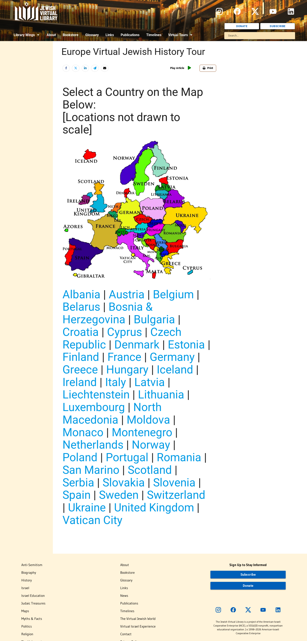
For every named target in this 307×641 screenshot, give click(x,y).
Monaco (82, 432)
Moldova (148, 419)
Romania (179, 457)
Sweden (119, 495)
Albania (81, 294)
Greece (80, 369)
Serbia (78, 482)
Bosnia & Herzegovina (107, 313)
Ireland (79, 382)
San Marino (90, 470)
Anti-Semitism (31, 565)
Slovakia (124, 482)
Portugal (127, 457)
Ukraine (87, 507)
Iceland (175, 369)
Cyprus (124, 332)
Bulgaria (154, 319)
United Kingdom (154, 507)
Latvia (149, 382)
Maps (25, 611)
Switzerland (176, 495)
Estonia (186, 344)
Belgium (173, 294)
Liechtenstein (96, 394)
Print (208, 68)
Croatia (80, 332)
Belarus (81, 306)
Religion (27, 634)
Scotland (150, 470)
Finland (80, 357)
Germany (172, 357)
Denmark (136, 344)
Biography (28, 572)
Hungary (127, 369)
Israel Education (33, 595)
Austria (127, 294)
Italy (115, 382)
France (124, 357)
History (26, 580)
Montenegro (142, 432)
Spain (76, 495)
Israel (25, 588)
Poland (79, 457)
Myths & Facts (31, 618)
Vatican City (92, 520)
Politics (26, 626)
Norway (151, 444)
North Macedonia (112, 413)
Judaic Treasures (33, 603)
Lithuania (161, 394)
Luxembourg (93, 407)
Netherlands (92, 444)
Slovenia (174, 482)
